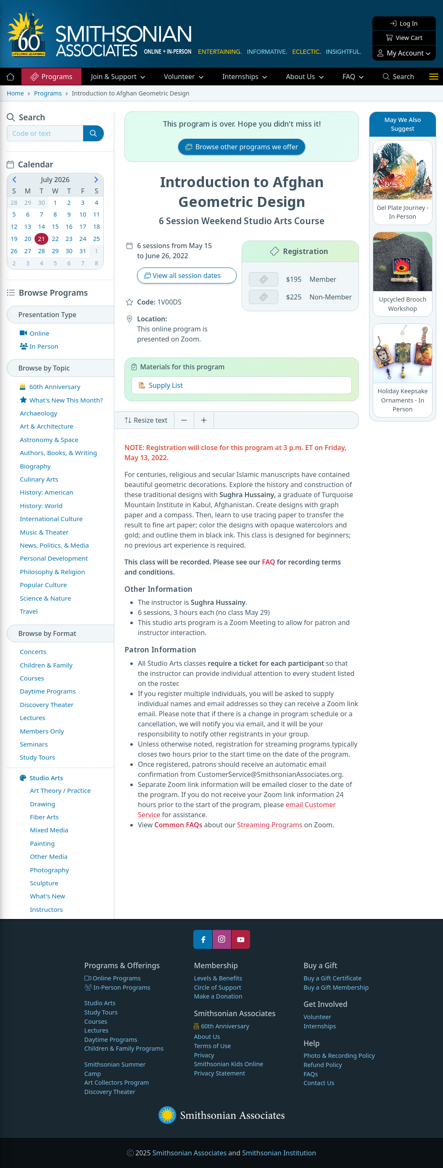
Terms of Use (212, 1046)
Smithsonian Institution (279, 1152)
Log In (403, 23)
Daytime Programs (110, 1040)
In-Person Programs (117, 987)
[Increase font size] (204, 420)
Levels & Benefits (218, 978)
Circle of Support (217, 987)
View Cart (404, 38)
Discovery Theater (109, 1092)
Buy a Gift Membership (336, 987)
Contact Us (318, 1083)
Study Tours (101, 1012)
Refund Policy (322, 1065)
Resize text (145, 420)
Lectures (96, 1030)
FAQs (310, 1074)
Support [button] (114, 76)
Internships (241, 76)
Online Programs (112, 978)
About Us (301, 76)
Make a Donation (218, 996)
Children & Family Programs (123, 1048)
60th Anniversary (221, 1026)
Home (15, 93)
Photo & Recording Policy (339, 1055)
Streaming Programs (269, 824)
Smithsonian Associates (190, 1152)
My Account (400, 53)
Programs (51, 77)
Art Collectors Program (116, 1082)
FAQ (358, 76)
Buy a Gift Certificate (332, 978)
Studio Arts (41, 777)
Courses (96, 1021)
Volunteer (180, 76)
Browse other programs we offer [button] (241, 146)
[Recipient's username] (45, 133)
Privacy (204, 1055)
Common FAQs (178, 824)
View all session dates (183, 275)
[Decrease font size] (184, 420)
